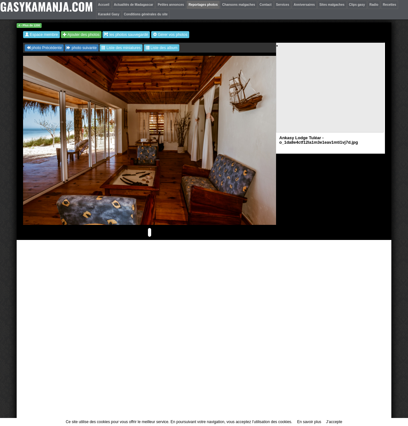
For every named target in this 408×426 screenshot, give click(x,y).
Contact (266, 4)
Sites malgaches (331, 4)
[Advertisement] (330, 93)
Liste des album (161, 48)
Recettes (389, 4)
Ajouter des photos (81, 34)
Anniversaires (304, 4)
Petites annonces (171, 4)
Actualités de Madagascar (133, 4)
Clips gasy (357, 4)
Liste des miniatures (121, 48)
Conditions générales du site (146, 14)
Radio (374, 4)
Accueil (104, 4)
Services (282, 4)
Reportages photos (203, 4)
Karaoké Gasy (108, 14)
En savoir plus (309, 422)
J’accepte (334, 422)
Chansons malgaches (238, 4)
